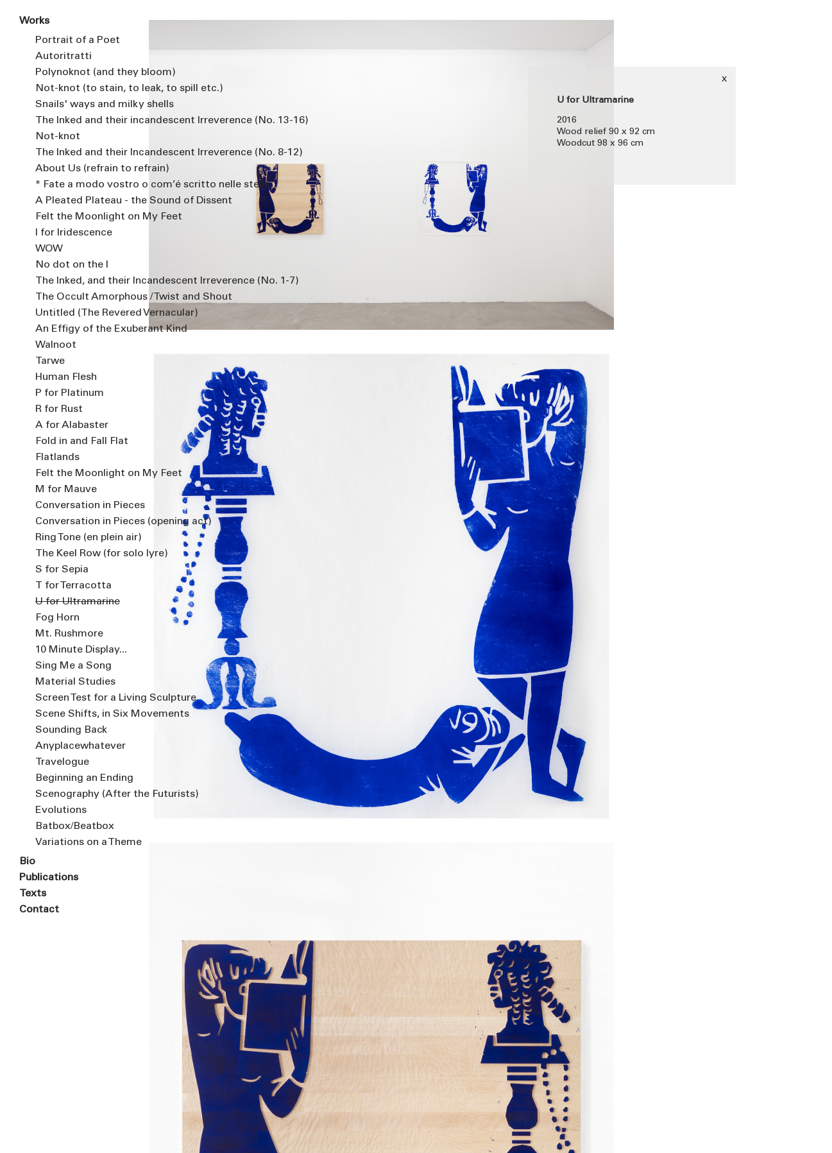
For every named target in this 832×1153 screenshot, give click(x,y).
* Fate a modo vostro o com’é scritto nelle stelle (82, 185)
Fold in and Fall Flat (81, 441)
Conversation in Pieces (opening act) (82, 522)
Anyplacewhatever (80, 746)
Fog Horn (57, 618)
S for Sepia (62, 570)
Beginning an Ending (82, 778)
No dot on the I (71, 265)
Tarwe (50, 361)
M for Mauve (66, 489)
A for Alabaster (71, 425)
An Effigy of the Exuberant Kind (82, 329)
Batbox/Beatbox (74, 826)
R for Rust (59, 409)
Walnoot (55, 345)
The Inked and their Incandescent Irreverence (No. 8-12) (82, 153)
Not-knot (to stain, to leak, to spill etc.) (82, 88)
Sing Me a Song (73, 666)
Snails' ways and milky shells (82, 104)
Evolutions (61, 810)
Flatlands (57, 457)
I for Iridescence (73, 233)
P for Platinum (69, 393)
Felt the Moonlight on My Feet (82, 217)
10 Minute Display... (81, 650)
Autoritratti (63, 56)
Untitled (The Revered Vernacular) (82, 313)
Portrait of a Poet (77, 40)
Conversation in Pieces (82, 505)
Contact (39, 910)
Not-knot (57, 137)
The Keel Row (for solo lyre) (82, 554)
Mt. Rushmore (69, 634)
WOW (49, 249)
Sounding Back (71, 730)
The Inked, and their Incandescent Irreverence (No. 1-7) (82, 281)
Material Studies (75, 682)
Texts (32, 894)
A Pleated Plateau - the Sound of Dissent (82, 201)
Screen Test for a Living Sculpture (82, 698)
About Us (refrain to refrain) (82, 169)
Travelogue (62, 762)
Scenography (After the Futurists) (82, 794)
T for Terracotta (73, 586)
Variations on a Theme (82, 842)
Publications (48, 878)
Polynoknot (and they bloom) (82, 72)
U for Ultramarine (77, 602)
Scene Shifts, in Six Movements (82, 714)
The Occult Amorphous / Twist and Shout (82, 297)
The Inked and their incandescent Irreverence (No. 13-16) (82, 120)
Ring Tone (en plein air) (82, 538)
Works (34, 21)
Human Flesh (66, 377)
